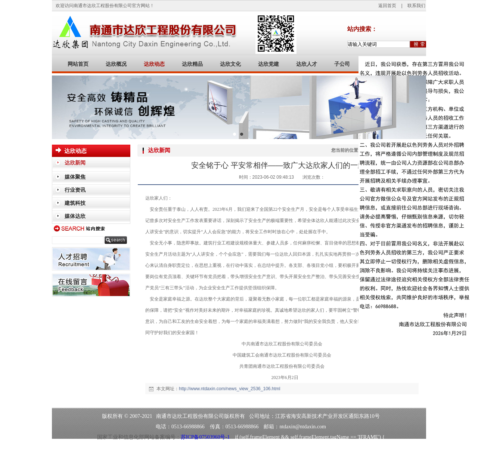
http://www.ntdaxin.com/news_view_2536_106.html (229, 388)
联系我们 (416, 5)
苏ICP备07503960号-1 (205, 437)
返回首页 (387, 5)
